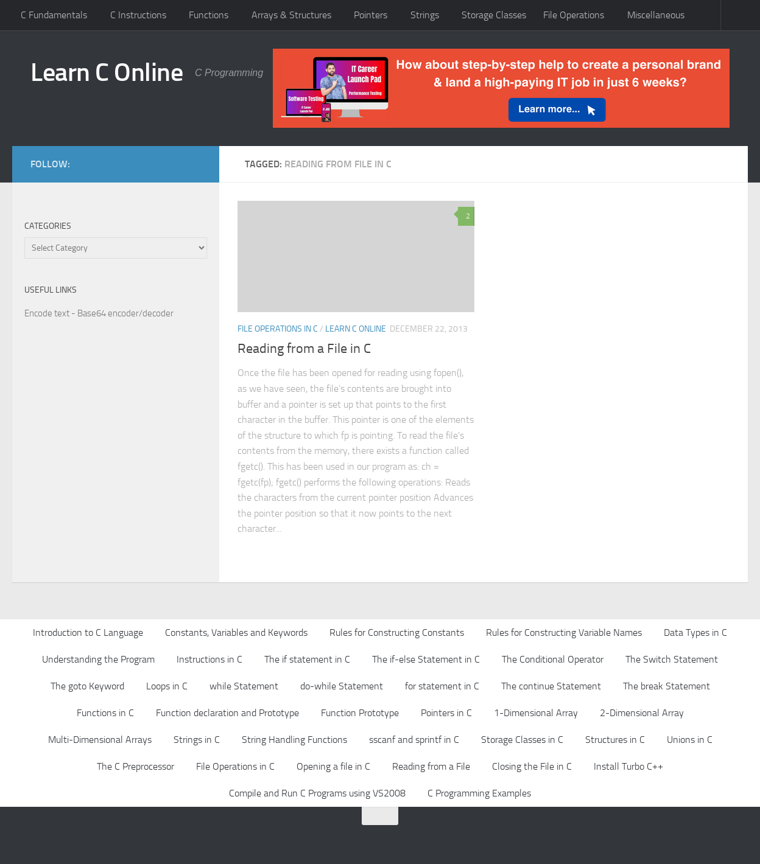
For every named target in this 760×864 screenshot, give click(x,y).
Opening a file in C (333, 766)
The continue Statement (551, 686)
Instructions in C (209, 659)
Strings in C (197, 739)
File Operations (573, 15)
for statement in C (442, 686)
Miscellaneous (655, 15)
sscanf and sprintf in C (414, 739)
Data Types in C (695, 632)
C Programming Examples (479, 793)
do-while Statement (341, 686)
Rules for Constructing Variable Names (564, 632)
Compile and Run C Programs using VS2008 (317, 793)
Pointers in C (446, 713)
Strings (424, 15)
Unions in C (689, 739)
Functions (208, 15)
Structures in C (615, 739)
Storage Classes (494, 15)
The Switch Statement (671, 659)
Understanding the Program (98, 659)
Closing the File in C (532, 766)
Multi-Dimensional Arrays (100, 739)
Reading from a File (431, 766)
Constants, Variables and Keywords (236, 632)
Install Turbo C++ (628, 766)
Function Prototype (360, 713)
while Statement (243, 686)
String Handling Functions (294, 739)
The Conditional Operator (552, 659)
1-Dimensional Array (536, 713)
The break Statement (666, 686)
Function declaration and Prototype (227, 713)
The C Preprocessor (135, 766)
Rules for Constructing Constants (396, 632)
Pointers (370, 15)
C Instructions (138, 15)
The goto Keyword (87, 686)
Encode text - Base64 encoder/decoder (99, 313)
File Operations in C (277, 329)
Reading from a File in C (304, 349)
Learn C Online (106, 72)
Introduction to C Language (88, 632)
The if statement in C (307, 659)
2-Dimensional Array (642, 713)
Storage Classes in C (522, 739)
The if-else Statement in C (426, 659)
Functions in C (105, 713)
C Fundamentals (54, 15)
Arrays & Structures (291, 15)
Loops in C (167, 686)
